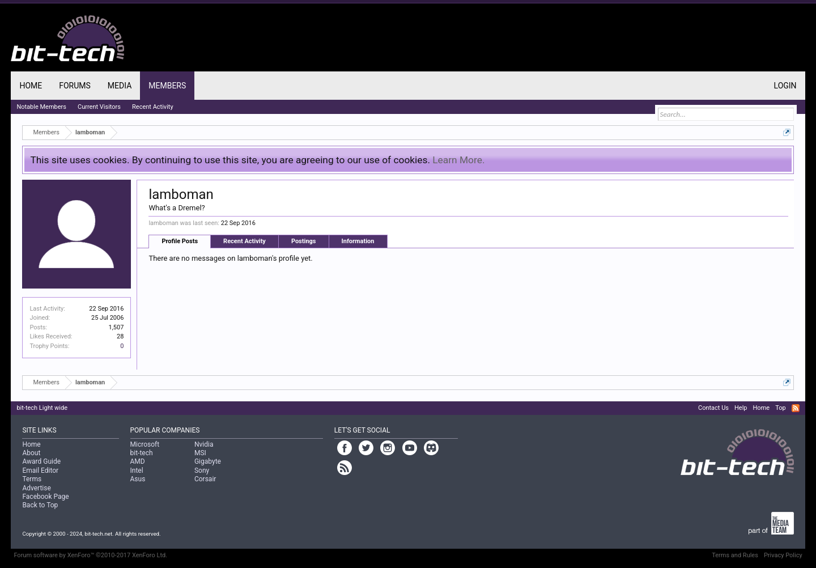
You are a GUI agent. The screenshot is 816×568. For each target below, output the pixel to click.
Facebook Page (45, 497)
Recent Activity (244, 241)
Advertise (36, 488)
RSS (796, 408)
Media (119, 85)
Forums (75, 85)
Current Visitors (99, 107)
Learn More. (458, 160)
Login (785, 85)
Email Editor (40, 470)
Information (358, 241)
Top (780, 408)
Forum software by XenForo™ (90, 555)
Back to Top (40, 505)
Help (740, 408)
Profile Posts (180, 241)
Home (30, 85)
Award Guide (41, 461)
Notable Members (41, 107)
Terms (31, 479)
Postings (303, 241)
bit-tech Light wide (41, 408)
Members (167, 85)
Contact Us (713, 408)
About (31, 453)
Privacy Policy (783, 555)
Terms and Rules (735, 555)
